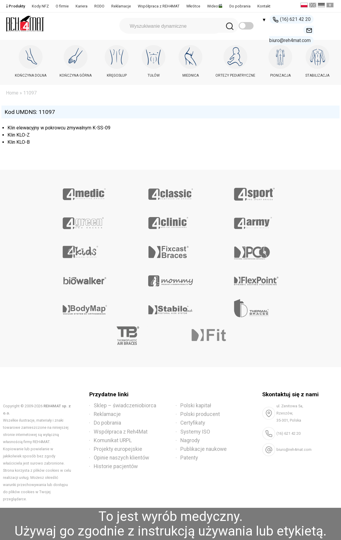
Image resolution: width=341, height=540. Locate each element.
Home (12, 93)
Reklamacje (121, 6)
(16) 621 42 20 (292, 19)
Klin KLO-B (18, 142)
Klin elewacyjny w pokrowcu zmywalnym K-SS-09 (58, 128)
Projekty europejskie (118, 449)
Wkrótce (193, 6)
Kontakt (263, 6)
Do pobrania (240, 6)
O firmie (62, 6)
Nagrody (190, 440)
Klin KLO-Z (18, 135)
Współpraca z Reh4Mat (121, 432)
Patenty (189, 458)
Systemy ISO (195, 432)
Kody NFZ (40, 6)
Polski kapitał (195, 406)
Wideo (214, 6)
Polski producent (200, 414)
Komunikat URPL (113, 440)
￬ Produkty (15, 6)
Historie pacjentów (116, 466)
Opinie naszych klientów (121, 458)
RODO (99, 6)
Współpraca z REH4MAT (158, 6)
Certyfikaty (192, 423)
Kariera (81, 6)
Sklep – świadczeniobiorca (125, 406)
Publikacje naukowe (203, 449)
